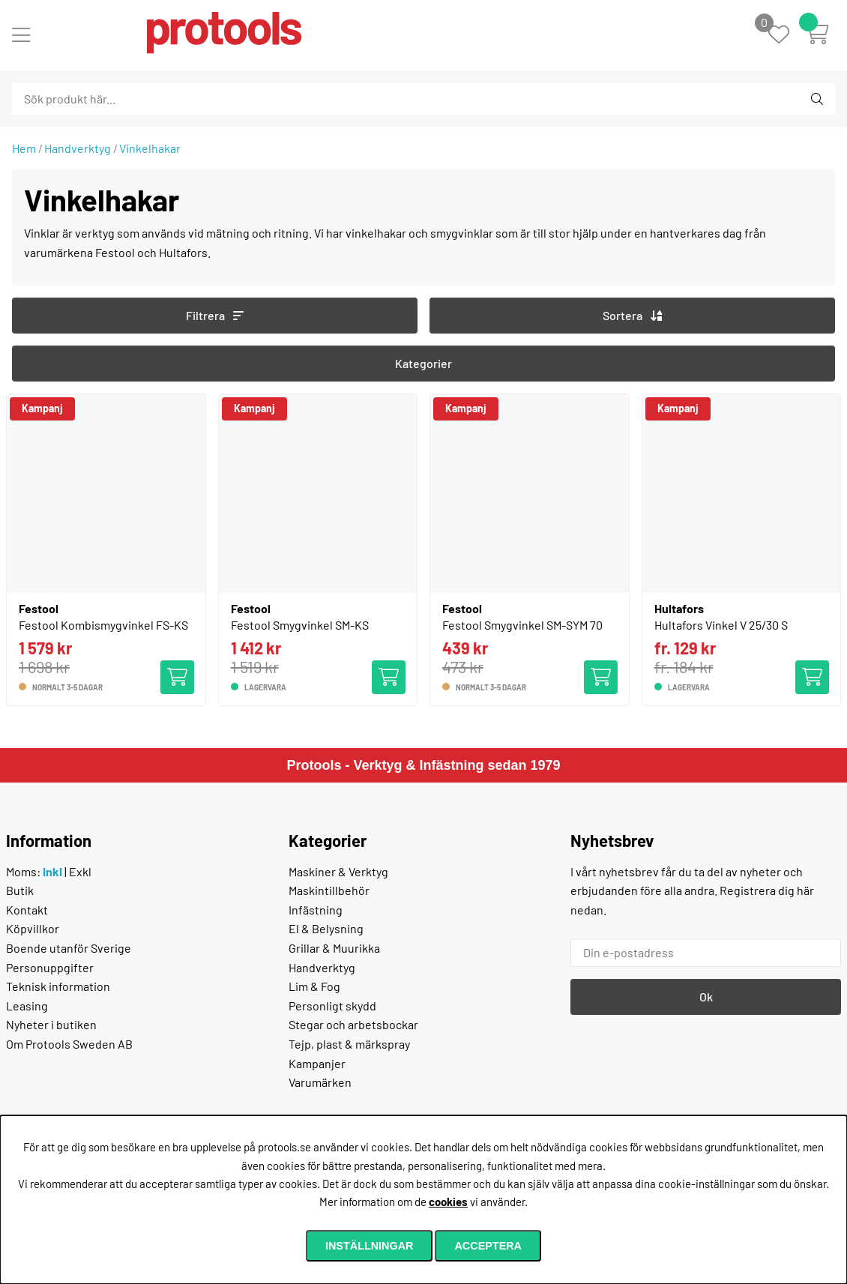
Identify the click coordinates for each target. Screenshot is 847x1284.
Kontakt (27, 909)
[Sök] (93, 99)
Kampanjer (317, 1063)
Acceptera (488, 1246)
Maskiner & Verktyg (338, 871)
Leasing (27, 1005)
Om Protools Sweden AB (69, 1044)
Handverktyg (77, 148)
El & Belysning (326, 928)
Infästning (316, 909)
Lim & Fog (314, 986)
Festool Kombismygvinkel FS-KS (103, 625)
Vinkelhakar (150, 148)
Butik (20, 890)
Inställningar (369, 1246)
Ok (706, 996)
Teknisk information (58, 986)
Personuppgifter (50, 967)
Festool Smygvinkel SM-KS (300, 625)
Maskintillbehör (329, 890)
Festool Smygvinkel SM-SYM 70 (522, 625)
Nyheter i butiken (51, 1024)
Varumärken (320, 1082)
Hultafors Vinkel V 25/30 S (721, 625)
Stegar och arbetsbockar (353, 1024)
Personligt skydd (332, 1005)
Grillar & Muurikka (334, 948)
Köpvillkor (32, 928)
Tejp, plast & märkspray (349, 1044)
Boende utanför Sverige (68, 948)
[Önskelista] (786, 35)
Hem (24, 148)
